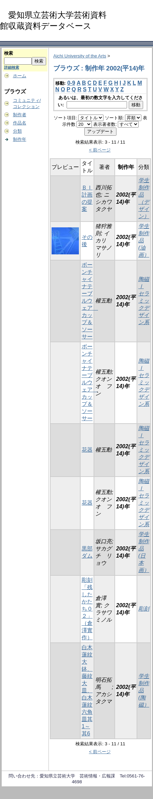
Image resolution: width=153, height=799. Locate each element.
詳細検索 (11, 67)
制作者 (19, 114)
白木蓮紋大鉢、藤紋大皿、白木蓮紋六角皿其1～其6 (87, 690)
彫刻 (143, 609)
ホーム (19, 75)
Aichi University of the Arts (79, 55)
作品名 (19, 122)
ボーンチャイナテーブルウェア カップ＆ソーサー (90, 300)
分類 (17, 131)
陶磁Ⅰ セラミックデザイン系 (143, 300)
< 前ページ (100, 149)
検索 (8, 53)
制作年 (19, 139)
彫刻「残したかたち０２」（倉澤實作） (87, 608)
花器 (87, 450)
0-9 (71, 83)
